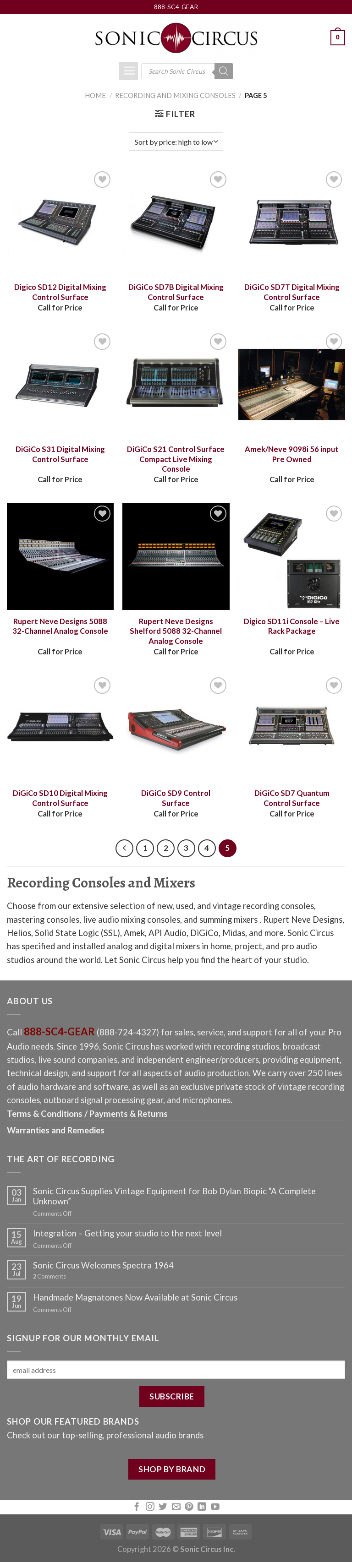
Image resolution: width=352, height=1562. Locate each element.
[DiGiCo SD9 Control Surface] (175, 728)
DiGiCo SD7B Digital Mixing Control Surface (176, 292)
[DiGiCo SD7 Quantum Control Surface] (291, 728)
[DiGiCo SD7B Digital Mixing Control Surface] (175, 222)
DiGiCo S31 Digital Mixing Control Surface (60, 454)
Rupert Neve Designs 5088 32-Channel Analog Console (60, 626)
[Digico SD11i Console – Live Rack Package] (291, 556)
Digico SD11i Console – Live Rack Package (292, 626)
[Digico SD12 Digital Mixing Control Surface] (60, 222)
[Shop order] (176, 141)
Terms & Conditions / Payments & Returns (87, 1114)
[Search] (223, 71)
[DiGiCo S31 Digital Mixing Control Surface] (60, 384)
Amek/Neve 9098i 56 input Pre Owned (292, 454)
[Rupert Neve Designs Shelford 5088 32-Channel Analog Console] (175, 556)
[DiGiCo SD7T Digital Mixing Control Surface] (291, 222)
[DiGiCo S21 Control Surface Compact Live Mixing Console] (175, 384)
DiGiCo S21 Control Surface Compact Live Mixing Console (176, 459)
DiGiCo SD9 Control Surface (175, 798)
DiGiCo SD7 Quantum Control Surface (292, 798)
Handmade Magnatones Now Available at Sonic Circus (135, 1297)
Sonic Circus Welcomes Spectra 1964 (103, 1265)
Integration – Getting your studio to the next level (127, 1233)
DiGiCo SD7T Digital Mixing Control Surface (292, 292)
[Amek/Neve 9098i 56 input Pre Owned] (291, 384)
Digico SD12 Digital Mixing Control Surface (60, 292)
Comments (49, 1276)
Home (95, 95)
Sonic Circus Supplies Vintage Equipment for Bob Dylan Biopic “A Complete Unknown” (174, 1196)
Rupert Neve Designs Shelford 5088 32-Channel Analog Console (176, 631)
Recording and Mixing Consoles (175, 95)
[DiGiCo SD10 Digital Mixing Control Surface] (60, 728)
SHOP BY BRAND (171, 1469)
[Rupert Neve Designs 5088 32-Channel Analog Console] (60, 556)
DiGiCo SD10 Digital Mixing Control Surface (60, 798)
